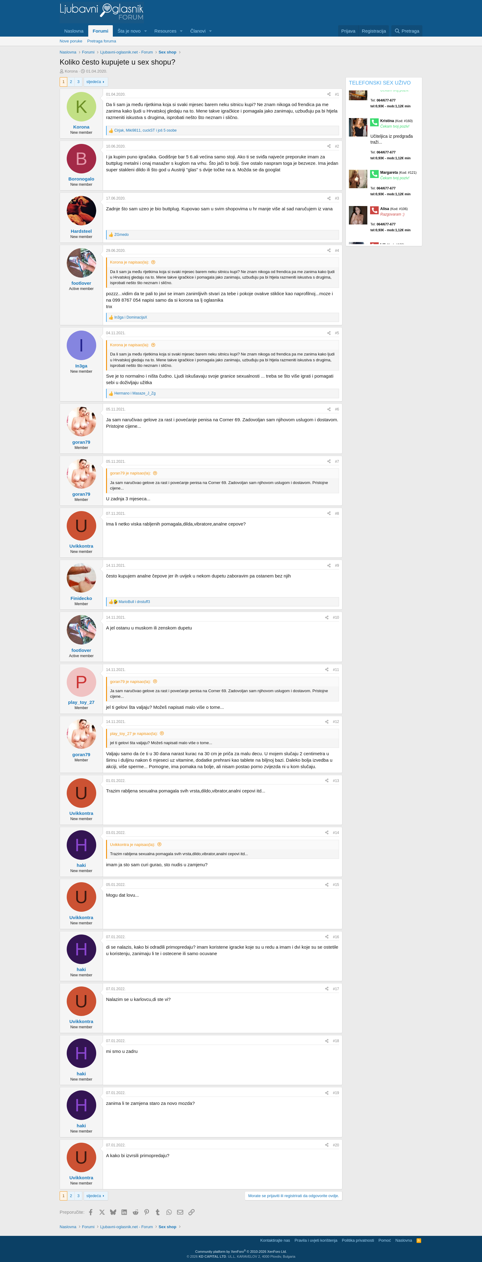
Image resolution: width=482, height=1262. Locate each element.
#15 (336, 885)
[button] (145, 31)
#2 (337, 146)
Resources (165, 31)
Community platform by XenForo (241, 1251)
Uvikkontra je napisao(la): (132, 844)
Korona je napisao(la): (129, 262)
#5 (337, 333)
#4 (337, 250)
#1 (337, 94)
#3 (337, 198)
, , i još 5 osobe (145, 130)
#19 (336, 1093)
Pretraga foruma (101, 41)
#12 (336, 722)
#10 (336, 617)
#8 (337, 513)
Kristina (396, 129)
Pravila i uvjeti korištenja (315, 1240)
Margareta (398, 181)
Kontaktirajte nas (275, 1240)
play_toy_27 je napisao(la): (134, 733)
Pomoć (384, 1240)
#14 (336, 833)
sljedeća (93, 81)
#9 (337, 565)
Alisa (394, 217)
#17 (336, 989)
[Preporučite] (329, 94)
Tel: (390, 112)
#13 (336, 781)
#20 (336, 1145)
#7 (337, 461)
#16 (336, 937)
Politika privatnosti (358, 1240)
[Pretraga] (406, 31)
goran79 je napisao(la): (130, 473)
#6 (337, 409)
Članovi (198, 31)
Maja (392, 93)
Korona (71, 71)
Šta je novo (128, 31)
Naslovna (74, 31)
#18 (336, 1041)
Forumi (101, 31)
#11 (336, 670)
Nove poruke (71, 41)
